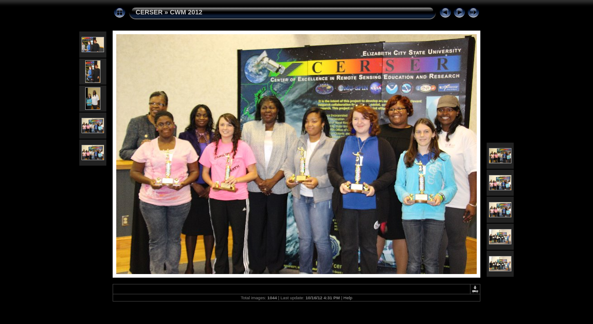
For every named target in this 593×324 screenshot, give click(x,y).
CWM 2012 (186, 12)
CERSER (149, 12)
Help (347, 297)
